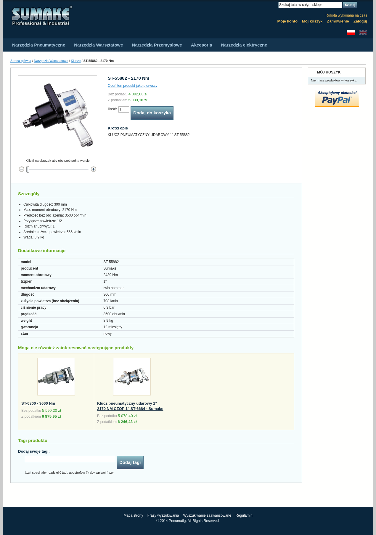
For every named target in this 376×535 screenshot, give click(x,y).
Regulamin (243, 515)
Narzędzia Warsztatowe (51, 61)
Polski (351, 32)
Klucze (76, 61)
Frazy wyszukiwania (163, 515)
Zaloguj (360, 21)
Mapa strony (133, 515)
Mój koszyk (312, 21)
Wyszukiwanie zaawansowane (207, 515)
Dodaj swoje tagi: (34, 451)
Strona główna (20, 61)
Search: (274, 5)
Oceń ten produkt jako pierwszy (132, 86)
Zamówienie (338, 21)
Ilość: (112, 109)
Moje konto (287, 21)
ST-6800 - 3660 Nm (38, 403)
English (363, 32)
